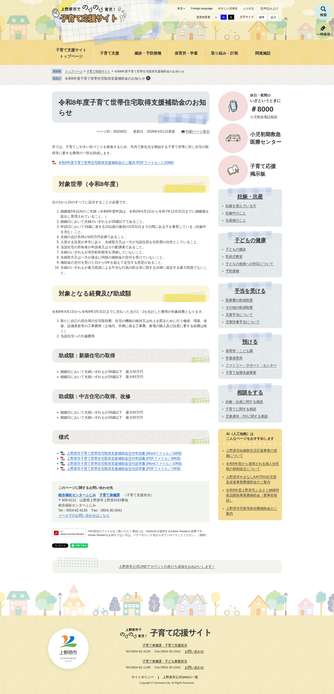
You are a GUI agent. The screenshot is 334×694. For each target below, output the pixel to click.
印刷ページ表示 (198, 131)
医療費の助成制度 (239, 300)
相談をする (250, 392)
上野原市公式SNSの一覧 (180, 677)
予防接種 (232, 271)
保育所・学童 (186, 53)
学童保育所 (234, 358)
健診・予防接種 (147, 53)
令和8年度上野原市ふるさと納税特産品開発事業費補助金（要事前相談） (252, 495)
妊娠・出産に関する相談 (244, 402)
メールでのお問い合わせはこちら (83, 515)
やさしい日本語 (228, 8)
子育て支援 (109, 53)
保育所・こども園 (239, 351)
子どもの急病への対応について (249, 264)
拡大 (273, 17)
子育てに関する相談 (241, 409)
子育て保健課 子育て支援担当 (165, 645)
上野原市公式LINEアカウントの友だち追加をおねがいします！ (167, 566)
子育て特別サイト (98, 71)
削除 (148, 78)
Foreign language (202, 8)
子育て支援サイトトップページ (71, 53)
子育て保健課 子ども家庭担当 (165, 661)
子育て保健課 (109, 495)
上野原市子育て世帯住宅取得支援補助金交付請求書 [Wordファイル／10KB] (124, 463)
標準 (262, 17)
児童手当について (239, 314)
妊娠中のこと (236, 213)
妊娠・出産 (250, 196)
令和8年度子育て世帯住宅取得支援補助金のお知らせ (105, 78)
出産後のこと (236, 220)
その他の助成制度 (239, 307)
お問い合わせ (194, 651)
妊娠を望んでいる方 (241, 206)
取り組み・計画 (224, 53)
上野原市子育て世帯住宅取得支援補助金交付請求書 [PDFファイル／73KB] (123, 468)
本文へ (181, 8)
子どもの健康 (250, 240)
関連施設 (263, 53)
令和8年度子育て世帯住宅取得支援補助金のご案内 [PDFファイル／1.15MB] (116, 162)
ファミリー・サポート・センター (251, 365)
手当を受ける (250, 291)
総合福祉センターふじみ (77, 495)
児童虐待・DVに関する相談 (247, 416)
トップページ (74, 71)
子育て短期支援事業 (241, 372)
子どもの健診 (236, 249)
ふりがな (248, 8)
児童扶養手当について (243, 322)
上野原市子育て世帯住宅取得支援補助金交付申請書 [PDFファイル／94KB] (123, 458)
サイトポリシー (142, 677)
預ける (250, 342)
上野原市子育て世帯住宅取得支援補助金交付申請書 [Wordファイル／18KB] (124, 453)
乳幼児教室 (234, 256)
